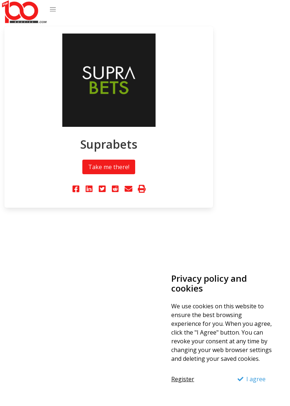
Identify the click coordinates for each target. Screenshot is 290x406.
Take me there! (108, 167)
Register (182, 379)
